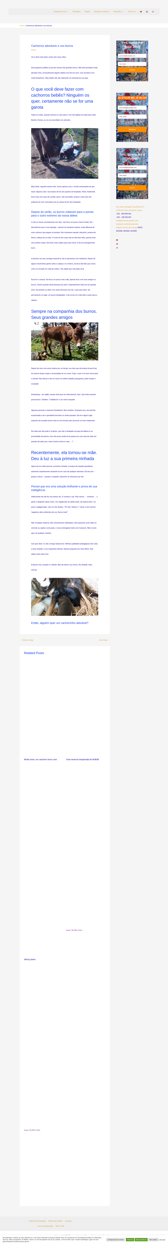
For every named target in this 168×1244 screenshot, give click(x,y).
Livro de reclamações (72, 1221)
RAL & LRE (51, 1226)
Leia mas (162, 1239)
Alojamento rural (68, 11)
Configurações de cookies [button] (116, 1239)
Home (22, 26)
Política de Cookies (46, 1221)
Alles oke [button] (130, 1239)
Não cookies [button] (153, 1239)
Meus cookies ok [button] (141, 1239)
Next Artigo (104, 640)
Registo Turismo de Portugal (127, 227)
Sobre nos (135, 11)
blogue (33, 50)
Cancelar (58, 1221)
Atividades (83, 11)
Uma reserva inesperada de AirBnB (83, 759)
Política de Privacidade (28, 1221)
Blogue (93, 11)
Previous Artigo (27, 640)
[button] (75, 11)
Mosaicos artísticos (106, 11)
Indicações (122, 11)
